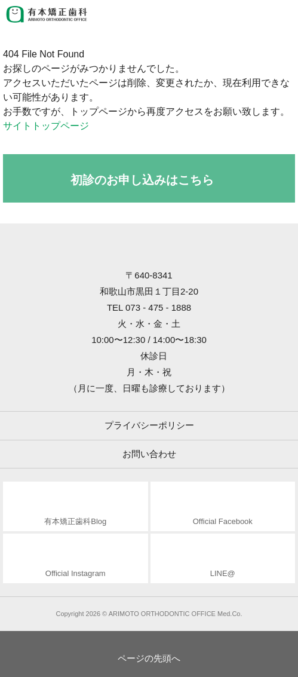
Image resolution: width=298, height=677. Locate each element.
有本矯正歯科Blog (75, 521)
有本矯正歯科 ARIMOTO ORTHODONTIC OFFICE (48, 14)
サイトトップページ (46, 126)
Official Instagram (75, 573)
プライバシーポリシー (149, 425)
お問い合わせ (149, 454)
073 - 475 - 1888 (158, 307)
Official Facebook (223, 521)
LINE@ (222, 573)
